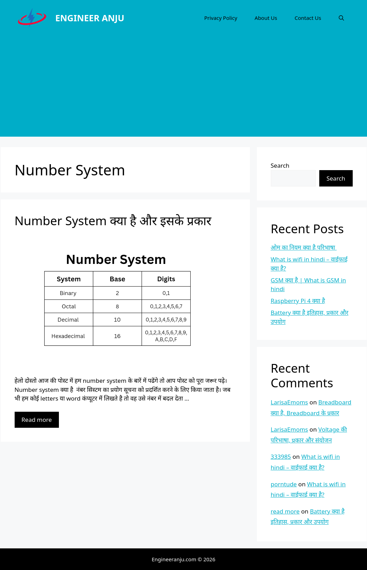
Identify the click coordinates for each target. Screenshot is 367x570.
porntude (284, 484)
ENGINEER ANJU (89, 18)
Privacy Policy (220, 17)
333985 (281, 457)
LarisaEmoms (289, 402)
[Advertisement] (183, 88)
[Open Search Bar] (341, 18)
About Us (266, 17)
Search (280, 165)
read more (285, 511)
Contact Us (308, 17)
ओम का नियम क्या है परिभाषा (304, 247)
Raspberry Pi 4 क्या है (298, 301)
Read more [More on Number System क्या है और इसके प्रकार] (37, 420)
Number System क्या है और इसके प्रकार (113, 220)
